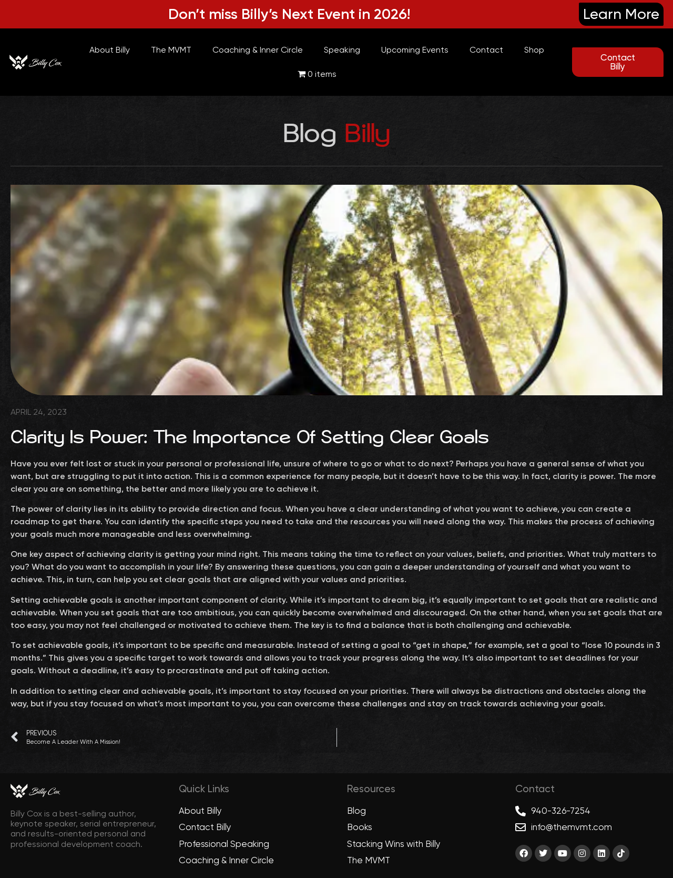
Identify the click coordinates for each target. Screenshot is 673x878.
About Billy (109, 50)
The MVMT (171, 50)
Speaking (342, 50)
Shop (534, 50)
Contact (486, 50)
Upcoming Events (414, 50)
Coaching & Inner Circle (257, 50)
